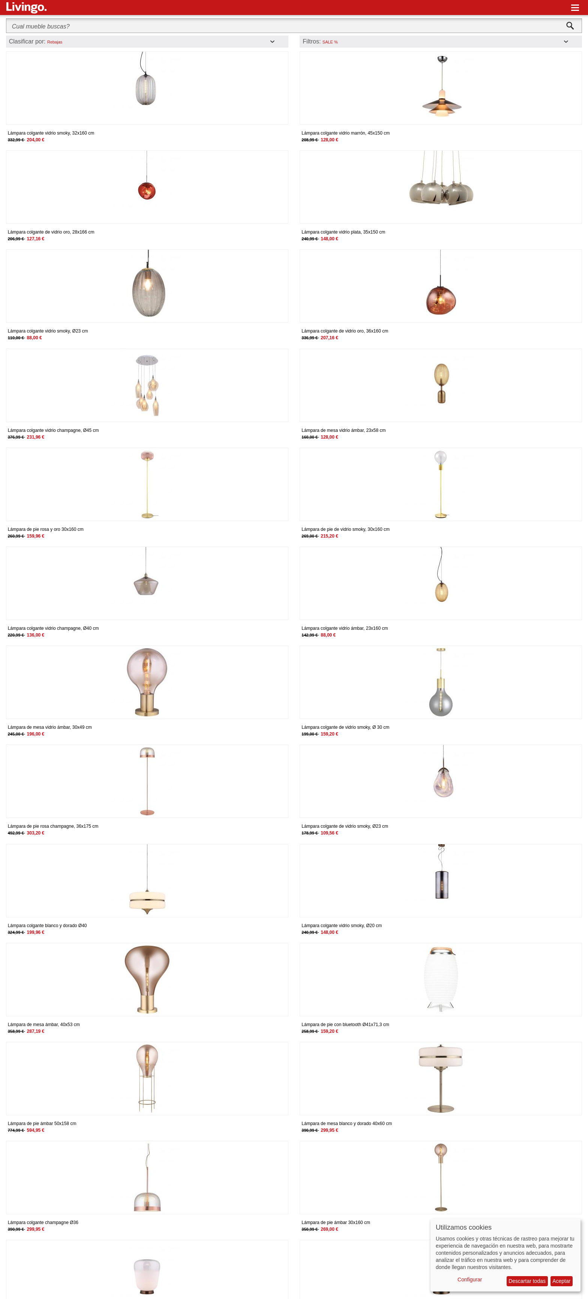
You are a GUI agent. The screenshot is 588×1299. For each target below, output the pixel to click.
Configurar (470, 1280)
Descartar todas (527, 1281)
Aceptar (561, 1281)
